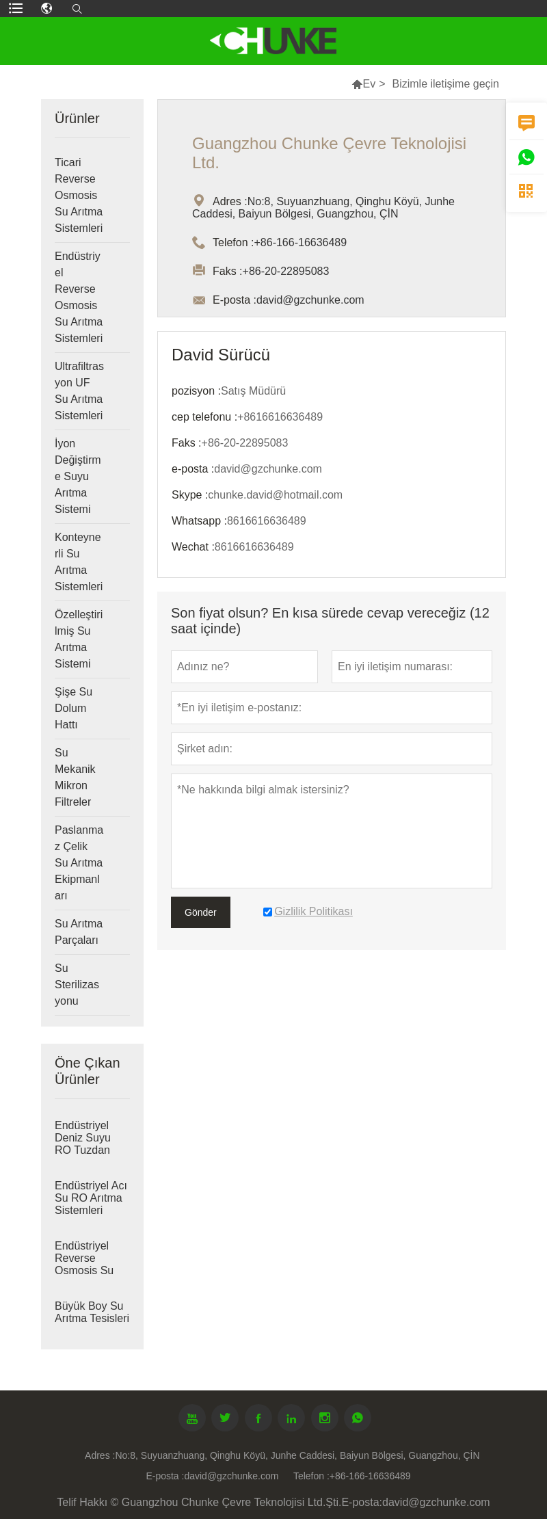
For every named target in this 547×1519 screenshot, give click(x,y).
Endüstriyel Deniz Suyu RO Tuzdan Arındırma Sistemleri (83, 1150)
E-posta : (165, 1475)
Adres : (100, 1455)
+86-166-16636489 (370, 1475)
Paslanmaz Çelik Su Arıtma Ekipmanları (79, 862)
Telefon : (311, 1475)
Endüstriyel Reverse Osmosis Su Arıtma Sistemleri (79, 297)
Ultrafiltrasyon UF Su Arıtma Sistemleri (79, 390)
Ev (368, 84)
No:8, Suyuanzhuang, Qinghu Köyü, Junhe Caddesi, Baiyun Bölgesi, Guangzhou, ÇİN (297, 1455)
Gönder (201, 912)
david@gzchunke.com (231, 1475)
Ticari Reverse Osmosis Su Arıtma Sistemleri (79, 195)
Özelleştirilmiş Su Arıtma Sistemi (79, 639)
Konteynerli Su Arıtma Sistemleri (79, 561)
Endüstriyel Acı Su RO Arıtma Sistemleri (91, 1198)
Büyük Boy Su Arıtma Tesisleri (92, 1312)
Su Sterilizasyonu (77, 984)
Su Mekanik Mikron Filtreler (75, 777)
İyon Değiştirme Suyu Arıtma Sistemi (78, 476)
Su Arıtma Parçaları (79, 932)
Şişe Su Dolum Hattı (73, 708)
